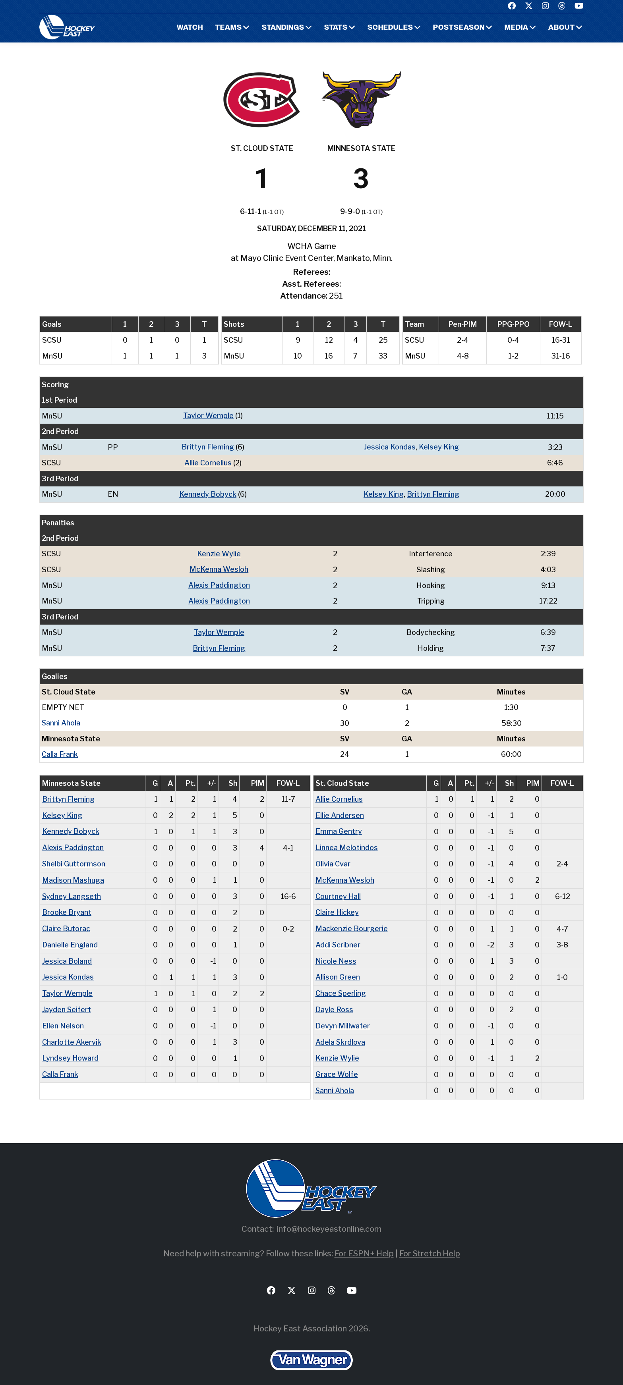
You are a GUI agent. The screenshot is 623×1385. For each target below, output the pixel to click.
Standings (282, 28)
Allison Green (337, 970)
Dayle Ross (334, 1001)
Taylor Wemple (208, 415)
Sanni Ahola (61, 720)
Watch (188, 28)
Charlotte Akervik (71, 1033)
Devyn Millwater (342, 1017)
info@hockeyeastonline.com (329, 1219)
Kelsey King (439, 446)
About (561, 28)
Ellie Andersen (339, 811)
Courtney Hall (338, 890)
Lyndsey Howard (70, 1049)
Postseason (458, 28)
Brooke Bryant (66, 906)
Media (516, 28)
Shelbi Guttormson (74, 859)
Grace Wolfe (336, 1065)
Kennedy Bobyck (207, 493)
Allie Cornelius (208, 462)
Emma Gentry (338, 827)
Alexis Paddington (219, 583)
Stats (335, 28)
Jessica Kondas (390, 446)
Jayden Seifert (66, 1001)
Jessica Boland (67, 954)
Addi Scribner (338, 938)
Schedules (390, 28)
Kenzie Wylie (219, 552)
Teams (227, 28)
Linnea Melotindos (346, 843)
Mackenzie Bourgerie (351, 922)
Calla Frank (60, 751)
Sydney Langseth (71, 890)
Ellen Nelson (63, 1017)
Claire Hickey (337, 906)
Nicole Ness (336, 954)
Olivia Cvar (333, 859)
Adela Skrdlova (340, 1033)
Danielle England (70, 938)
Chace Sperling (340, 986)
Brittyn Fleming (208, 446)
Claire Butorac (66, 922)
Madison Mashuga (73, 874)
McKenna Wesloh (219, 567)
